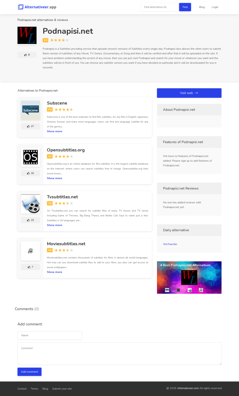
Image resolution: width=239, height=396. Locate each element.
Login (215, 7)
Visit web (189, 93)
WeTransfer (170, 244)
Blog (202, 7)
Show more (54, 131)
